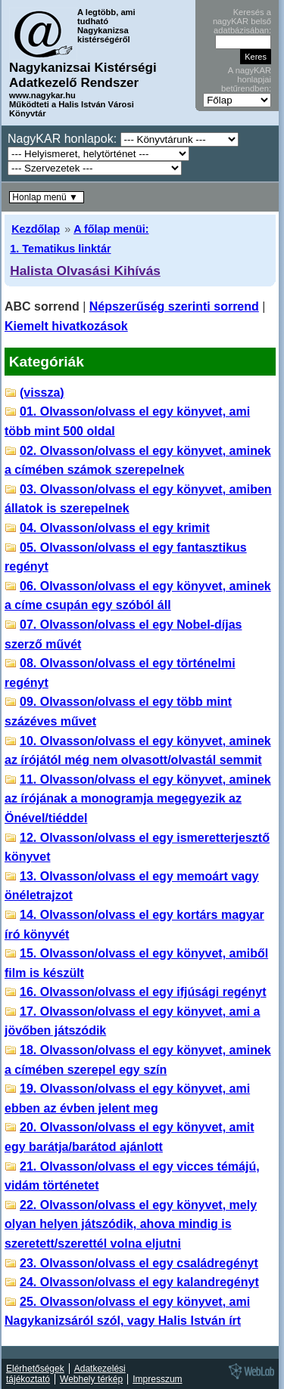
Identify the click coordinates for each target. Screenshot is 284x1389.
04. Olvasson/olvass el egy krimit (115, 527)
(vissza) (42, 392)
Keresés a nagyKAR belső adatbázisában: (242, 21)
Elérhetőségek (35, 1368)
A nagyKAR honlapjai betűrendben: (246, 79)
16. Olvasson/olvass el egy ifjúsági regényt (143, 991)
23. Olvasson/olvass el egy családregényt (139, 1263)
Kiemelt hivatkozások (66, 326)
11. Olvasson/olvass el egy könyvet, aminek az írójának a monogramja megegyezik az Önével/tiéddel (138, 798)
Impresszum (157, 1379)
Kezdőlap (35, 229)
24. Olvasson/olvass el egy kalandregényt (139, 1282)
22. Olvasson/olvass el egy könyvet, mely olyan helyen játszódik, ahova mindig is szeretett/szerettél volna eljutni (131, 1224)
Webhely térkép (91, 1379)
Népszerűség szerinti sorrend (174, 306)
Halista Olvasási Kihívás (85, 270)
